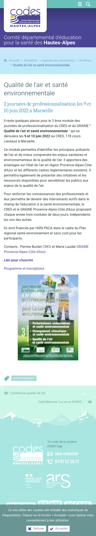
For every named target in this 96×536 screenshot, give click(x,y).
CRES (47, 247)
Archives (85, 60)
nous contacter (66, 453)
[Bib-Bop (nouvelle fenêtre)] (50, 503)
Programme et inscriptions (24, 269)
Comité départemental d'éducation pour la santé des (42, 40)
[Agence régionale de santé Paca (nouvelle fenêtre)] (48, 479)
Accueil (14, 60)
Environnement (24, 378)
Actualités (31, 60)
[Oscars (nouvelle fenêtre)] (78, 503)
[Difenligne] (21, 503)
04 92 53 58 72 (67, 461)
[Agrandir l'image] (48, 317)
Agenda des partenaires (58, 60)
